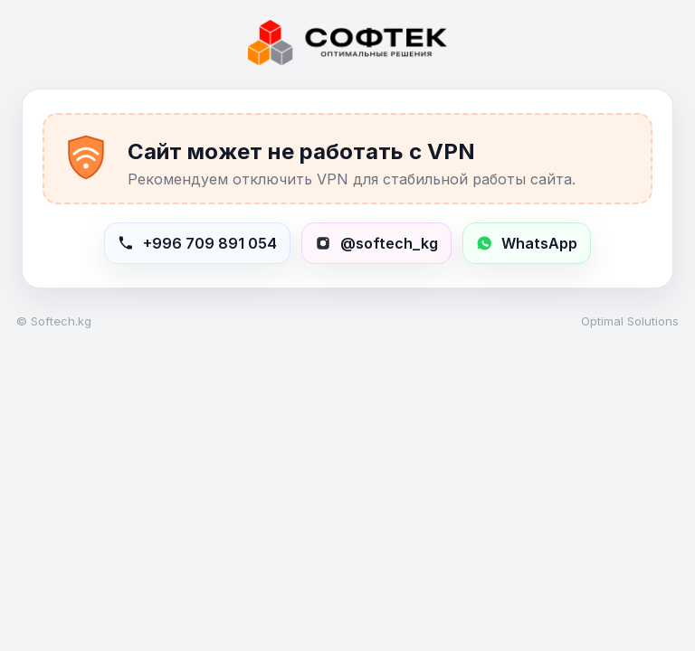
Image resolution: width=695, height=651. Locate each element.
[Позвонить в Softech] (197, 243)
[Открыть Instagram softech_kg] (376, 243)
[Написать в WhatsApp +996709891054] (526, 243)
